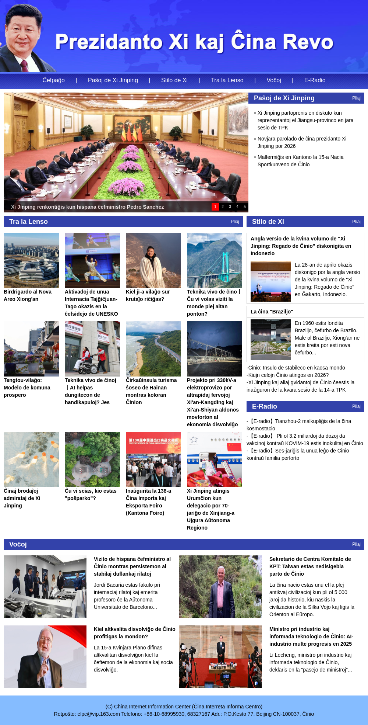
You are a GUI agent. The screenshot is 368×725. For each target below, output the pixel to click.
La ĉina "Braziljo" (272, 312)
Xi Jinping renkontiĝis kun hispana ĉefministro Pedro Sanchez (87, 207)
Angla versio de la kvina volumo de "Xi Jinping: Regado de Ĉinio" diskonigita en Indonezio (301, 246)
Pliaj (356, 98)
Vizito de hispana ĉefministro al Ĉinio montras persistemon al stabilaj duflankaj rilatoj (132, 566)
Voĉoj (274, 80)
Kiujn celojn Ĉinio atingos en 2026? (288, 375)
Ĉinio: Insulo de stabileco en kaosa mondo (296, 368)
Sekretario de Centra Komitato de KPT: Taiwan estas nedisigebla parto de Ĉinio (310, 566)
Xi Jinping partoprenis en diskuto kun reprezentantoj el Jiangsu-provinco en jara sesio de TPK (306, 120)
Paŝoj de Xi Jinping (113, 80)
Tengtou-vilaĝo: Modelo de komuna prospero (27, 387)
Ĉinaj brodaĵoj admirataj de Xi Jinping (22, 498)
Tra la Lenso (227, 80)
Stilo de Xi (174, 80)
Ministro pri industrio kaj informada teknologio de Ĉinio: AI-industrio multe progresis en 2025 (311, 636)
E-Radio (315, 80)
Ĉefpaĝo (53, 80)
